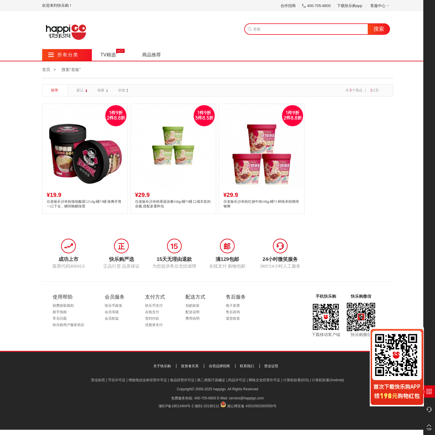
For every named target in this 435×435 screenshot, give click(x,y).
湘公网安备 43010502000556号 (251, 406)
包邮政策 (192, 306)
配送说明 (192, 312)
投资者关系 (190, 366)
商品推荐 (151, 54)
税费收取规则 (63, 306)
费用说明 (192, 318)
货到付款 (152, 318)
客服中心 (380, 6)
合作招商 (288, 6)
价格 (124, 90)
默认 (81, 90)
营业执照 (98, 380)
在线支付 (152, 312)
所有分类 (63, 54)
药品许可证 (237, 380)
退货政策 (233, 318)
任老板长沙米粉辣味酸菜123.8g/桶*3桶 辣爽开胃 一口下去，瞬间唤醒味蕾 (84, 204)
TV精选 (108, 54)
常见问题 (60, 318)
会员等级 (112, 312)
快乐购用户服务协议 (68, 325)
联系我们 (247, 366)
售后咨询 (233, 312)
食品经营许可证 (182, 380)
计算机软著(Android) (328, 380)
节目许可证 (116, 380)
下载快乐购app (349, 6)
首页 (46, 69)
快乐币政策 (113, 306)
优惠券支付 (154, 325)
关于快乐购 (162, 366)
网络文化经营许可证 (264, 380)
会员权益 (112, 318)
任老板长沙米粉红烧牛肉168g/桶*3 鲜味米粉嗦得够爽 (261, 204)
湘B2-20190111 (207, 406)
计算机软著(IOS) (296, 380)
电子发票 (233, 306)
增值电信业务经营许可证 (147, 380)
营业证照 (271, 366)
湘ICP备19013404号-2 (176, 406)
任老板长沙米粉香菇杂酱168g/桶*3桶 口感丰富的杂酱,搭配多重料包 (173, 204)
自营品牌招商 (219, 366)
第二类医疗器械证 (211, 380)
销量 (101, 90)
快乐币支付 (154, 306)
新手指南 (60, 312)
